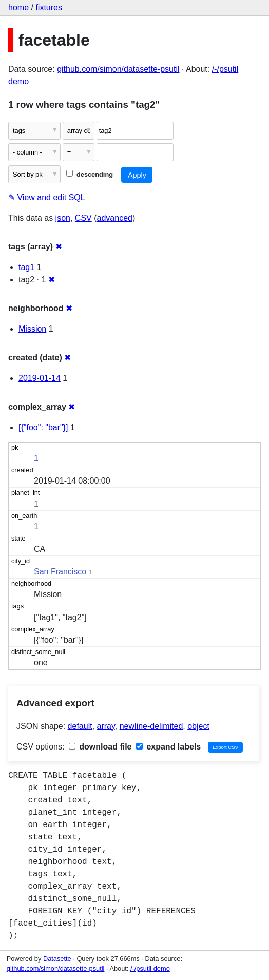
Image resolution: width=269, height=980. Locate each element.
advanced (114, 218)
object (198, 726)
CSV (83, 218)
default (80, 726)
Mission (32, 328)
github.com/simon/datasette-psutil (118, 69)
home (18, 7)
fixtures (48, 7)
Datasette (57, 959)
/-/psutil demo (150, 968)
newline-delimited (151, 726)
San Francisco (60, 571)
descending (89, 174)
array (106, 726)
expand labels (168, 746)
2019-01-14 (39, 378)
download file (100, 746)
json (62, 218)
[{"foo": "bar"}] (43, 427)
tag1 (26, 267)
